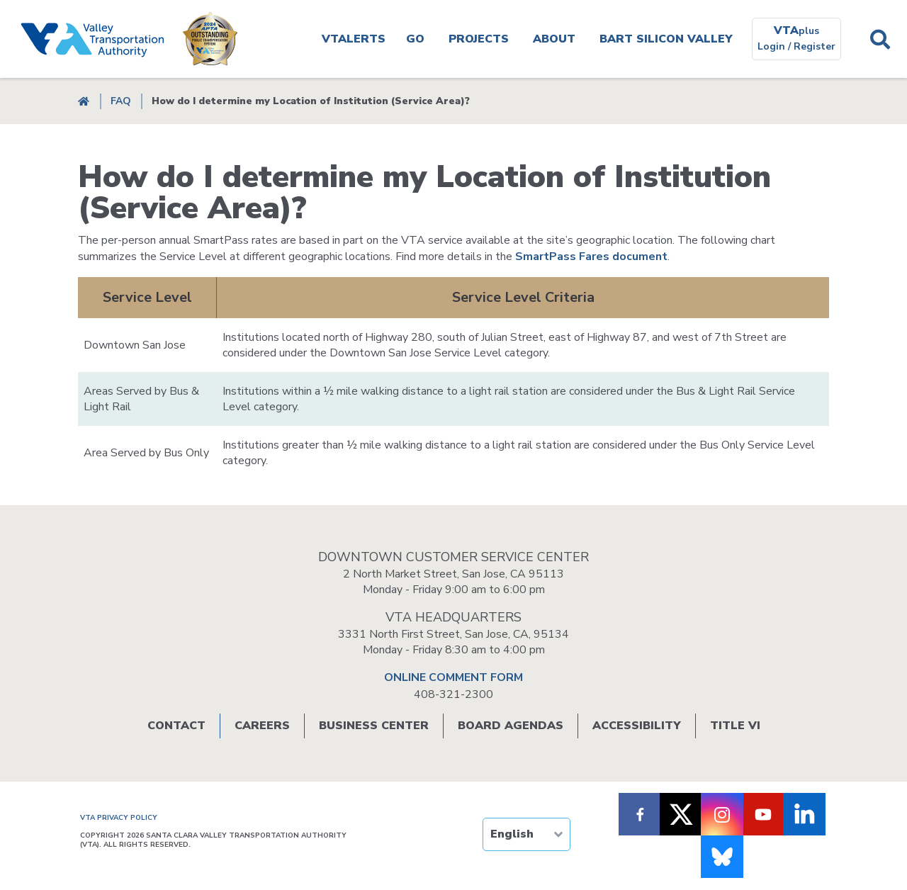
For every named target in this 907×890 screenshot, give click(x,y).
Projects (479, 39)
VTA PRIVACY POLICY (118, 818)
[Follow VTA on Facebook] (640, 814)
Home (83, 101)
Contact (176, 725)
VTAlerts (353, 39)
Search (879, 39)
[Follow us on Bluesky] (722, 856)
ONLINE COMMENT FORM (453, 677)
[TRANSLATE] (526, 834)
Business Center (374, 725)
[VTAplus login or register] (796, 39)
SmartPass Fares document (591, 256)
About (554, 39)
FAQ (121, 101)
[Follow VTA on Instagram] (722, 814)
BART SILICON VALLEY (666, 39)
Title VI (735, 725)
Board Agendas (510, 725)
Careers (262, 725)
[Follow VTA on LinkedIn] (804, 814)
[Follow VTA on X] (681, 814)
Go (415, 39)
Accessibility (636, 725)
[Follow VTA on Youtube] (763, 814)
